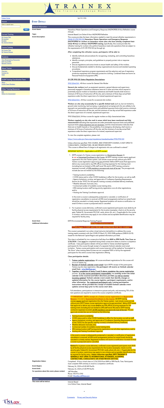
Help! (3, 75)
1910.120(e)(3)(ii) (74, 100)
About (3, 82)
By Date (4, 41)
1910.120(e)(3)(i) (74, 83)
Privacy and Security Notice (87, 397)
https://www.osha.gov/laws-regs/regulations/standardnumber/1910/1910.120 (96, 139)
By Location (5, 39)
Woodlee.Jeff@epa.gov (81, 376)
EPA (3, 92)
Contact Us (5, 73)
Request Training (7, 63)
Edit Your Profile (6, 62)
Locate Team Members (8, 84)
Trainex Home (5, 18)
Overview (4, 71)
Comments (71, 397)
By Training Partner (7, 42)
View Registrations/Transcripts (11, 60)
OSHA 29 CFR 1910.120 (76, 39)
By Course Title (6, 37)
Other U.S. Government (8, 94)
